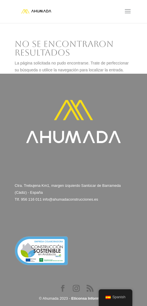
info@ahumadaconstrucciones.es (70, 199)
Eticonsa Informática (89, 298)
